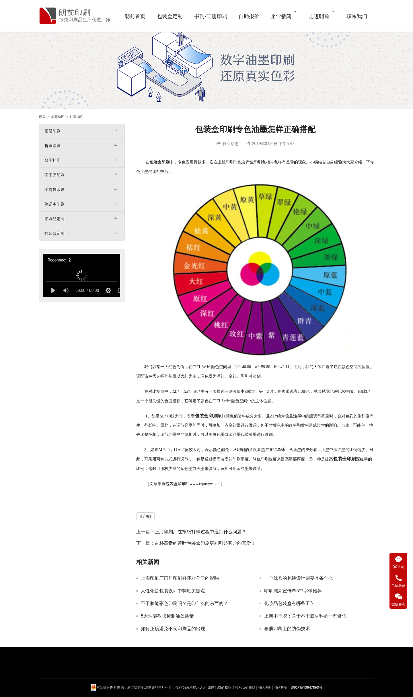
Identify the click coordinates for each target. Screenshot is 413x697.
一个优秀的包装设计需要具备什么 (298, 578)
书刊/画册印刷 (210, 16)
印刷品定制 (54, 218)
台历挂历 (52, 160)
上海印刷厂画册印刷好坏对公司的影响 (180, 578)
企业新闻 (281, 16)
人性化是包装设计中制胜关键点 (173, 590)
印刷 (165, 162)
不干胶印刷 (54, 175)
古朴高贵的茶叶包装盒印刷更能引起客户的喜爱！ (205, 543)
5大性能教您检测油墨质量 (167, 616)
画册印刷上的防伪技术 (287, 628)
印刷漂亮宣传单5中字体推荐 (293, 590)
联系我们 (356, 16)
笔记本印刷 (54, 204)
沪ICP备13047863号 (306, 688)
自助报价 (249, 16)
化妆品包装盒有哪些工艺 (289, 603)
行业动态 (231, 143)
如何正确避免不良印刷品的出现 (173, 628)
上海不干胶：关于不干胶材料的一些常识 (305, 616)
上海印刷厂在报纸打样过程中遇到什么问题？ (200, 531)
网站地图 (264, 688)
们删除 (250, 688)
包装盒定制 (170, 16)
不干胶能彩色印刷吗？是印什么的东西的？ (184, 603)
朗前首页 (135, 16)
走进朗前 (319, 16)
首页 (42, 116)
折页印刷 (52, 145)
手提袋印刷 (54, 189)
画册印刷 (52, 131)
